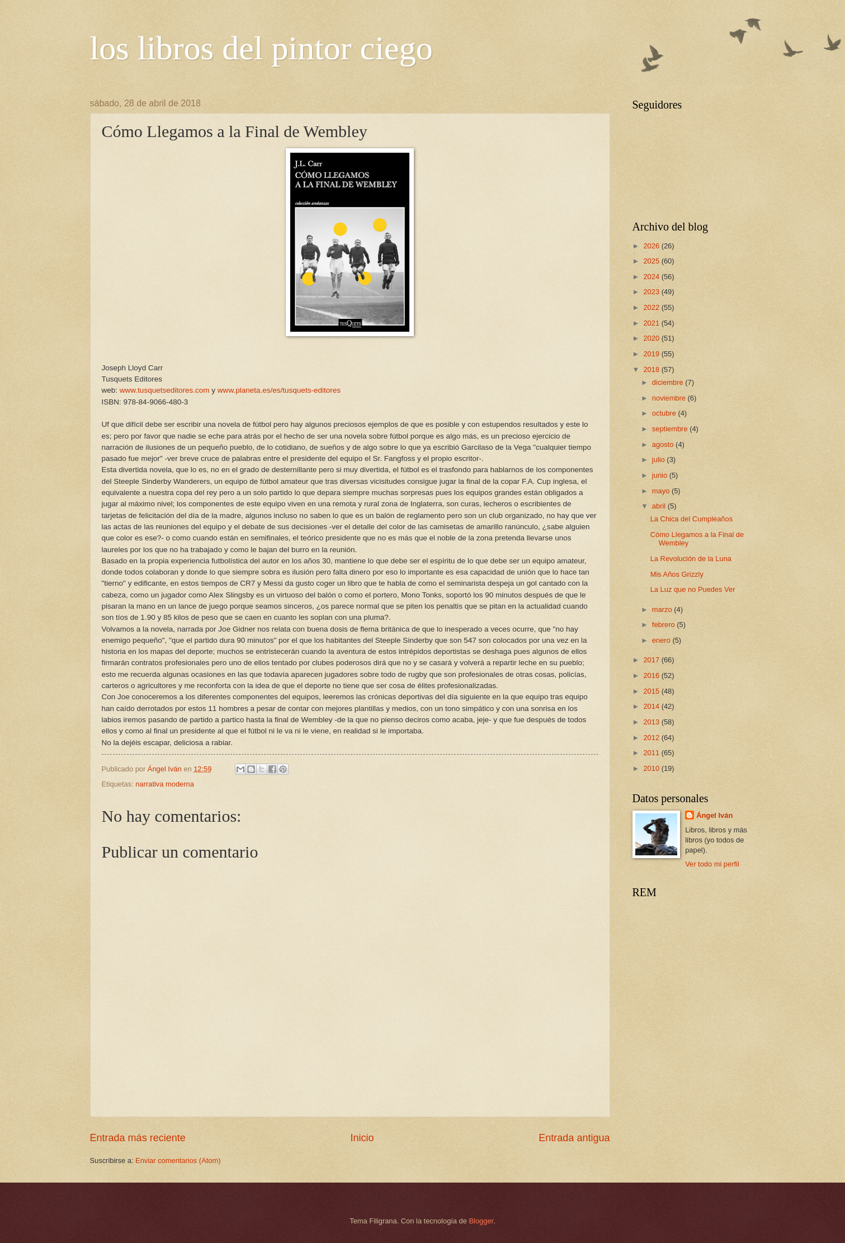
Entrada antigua (574, 1137)
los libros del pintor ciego (261, 48)
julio (659, 459)
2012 (652, 737)
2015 (652, 691)
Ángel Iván (714, 815)
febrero (664, 624)
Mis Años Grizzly (677, 574)
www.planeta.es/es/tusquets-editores (279, 390)
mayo (662, 491)
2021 (652, 323)
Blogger (481, 1221)
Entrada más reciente (138, 1137)
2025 (652, 261)
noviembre (670, 398)
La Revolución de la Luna (690, 558)
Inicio (362, 1137)
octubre (665, 413)
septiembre (671, 429)
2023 (652, 292)
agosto (664, 444)
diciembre (668, 382)
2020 (652, 338)
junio (660, 475)
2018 (652, 369)
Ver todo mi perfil (712, 864)
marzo (663, 609)
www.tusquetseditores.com (165, 390)
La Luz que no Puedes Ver (692, 589)
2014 (652, 706)
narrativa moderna (164, 784)
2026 (652, 246)
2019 (652, 354)
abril (660, 506)
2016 (652, 675)
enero (662, 640)
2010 (652, 768)
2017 (652, 660)
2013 (652, 722)
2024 (652, 276)
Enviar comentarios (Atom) (177, 1160)
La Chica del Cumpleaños (691, 519)
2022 (652, 307)
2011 (652, 752)
